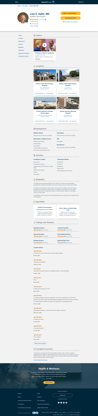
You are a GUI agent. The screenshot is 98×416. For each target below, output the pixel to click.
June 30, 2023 (37, 322)
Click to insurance (40, 361)
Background (21, 42)
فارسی (68, 413)
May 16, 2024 (36, 283)
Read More (37, 59)
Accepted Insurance (23, 57)
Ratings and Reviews (23, 54)
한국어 (47, 413)
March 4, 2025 (37, 256)
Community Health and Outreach (24, 401)
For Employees (21, 405)
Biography (21, 48)
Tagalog (64, 413)
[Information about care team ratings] (45, 20)
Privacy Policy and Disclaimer (43, 405)
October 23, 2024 (37, 265)
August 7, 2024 (37, 274)
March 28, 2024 (37, 304)
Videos (20, 36)
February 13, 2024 (38, 313)
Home (18, 6)
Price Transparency (41, 401)
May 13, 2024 (36, 292)
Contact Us (62, 396)
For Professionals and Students (24, 408)
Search (77, 2)
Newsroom (39, 397)
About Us (20, 394)
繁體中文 (56, 413)
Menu (20, 2)
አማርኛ (71, 413)
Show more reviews (40, 344)
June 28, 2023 (37, 331)
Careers (19, 397)
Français (78, 413)
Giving (38, 394)
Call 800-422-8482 (62, 400)
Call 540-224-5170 (70, 19)
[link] (49, 2)
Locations (20, 39)
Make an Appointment (70, 14)
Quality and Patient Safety (42, 408)
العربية (60, 413)
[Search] (78, 2)
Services (20, 45)
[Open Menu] (19, 2)
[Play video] (44, 46)
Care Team (25, 6)
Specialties (21, 51)
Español (43, 413)
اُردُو (74, 413)
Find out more (49, 383)
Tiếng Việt (52, 413)
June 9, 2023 (36, 340)
